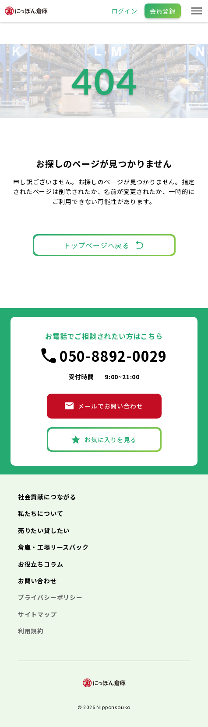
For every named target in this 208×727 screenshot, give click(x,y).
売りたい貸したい (44, 530)
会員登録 (163, 11)
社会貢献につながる (47, 496)
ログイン (124, 11)
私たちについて (40, 513)
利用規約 (31, 631)
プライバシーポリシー (50, 597)
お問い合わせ (37, 580)
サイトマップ (37, 614)
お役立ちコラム (40, 564)
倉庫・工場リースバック (53, 547)
